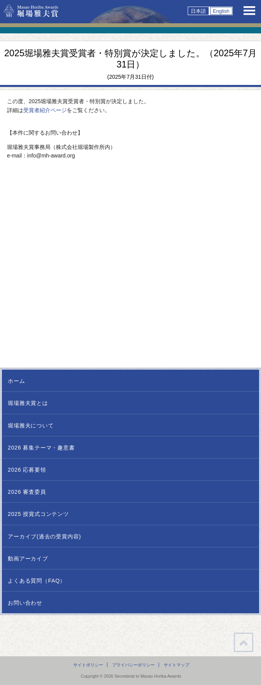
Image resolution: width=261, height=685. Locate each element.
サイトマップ (176, 665)
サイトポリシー (88, 665)
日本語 (198, 11)
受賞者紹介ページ (45, 110)
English (221, 11)
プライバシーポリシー (133, 665)
